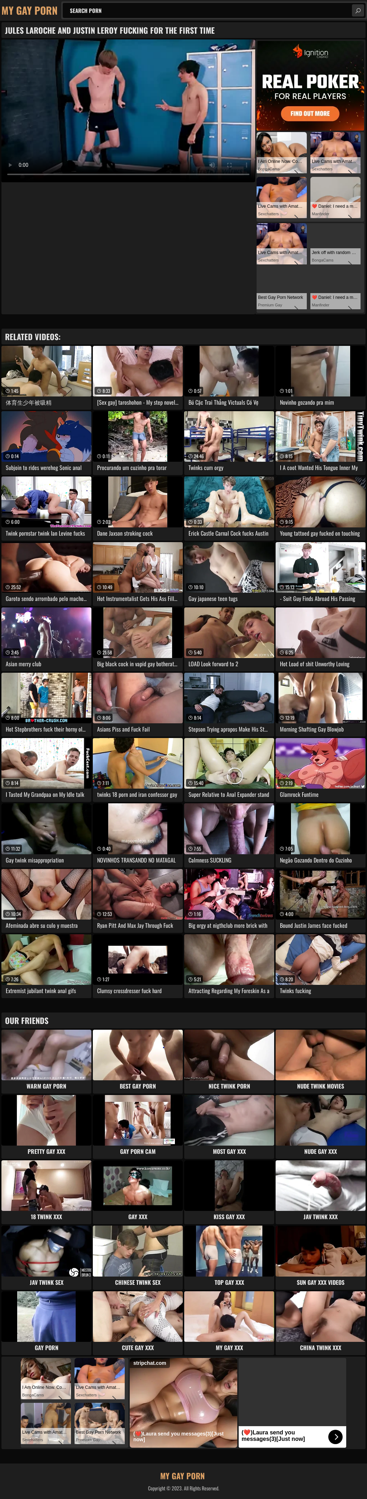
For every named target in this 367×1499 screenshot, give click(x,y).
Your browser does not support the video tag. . (128, 110)
